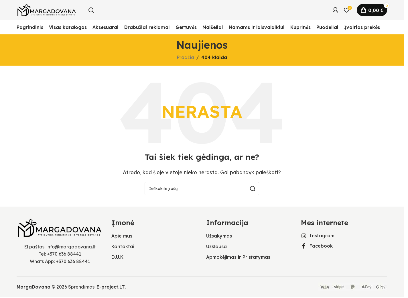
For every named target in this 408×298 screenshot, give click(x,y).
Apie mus (121, 236)
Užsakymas (219, 236)
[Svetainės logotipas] (47, 9)
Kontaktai (122, 246)
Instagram (322, 235)
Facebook (321, 246)
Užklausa (216, 246)
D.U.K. (118, 257)
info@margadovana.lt (71, 247)
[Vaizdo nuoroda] (60, 227)
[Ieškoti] (91, 10)
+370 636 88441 (64, 254)
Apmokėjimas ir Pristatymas (238, 257)
